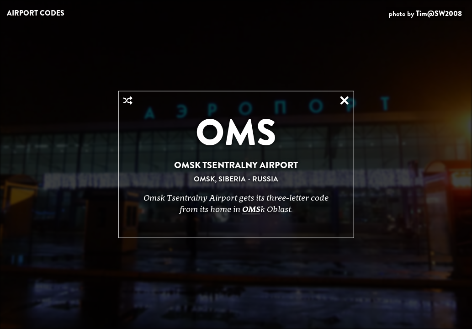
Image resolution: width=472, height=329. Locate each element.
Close (344, 100)
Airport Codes (35, 13)
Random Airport (127, 100)
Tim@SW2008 (439, 13)
